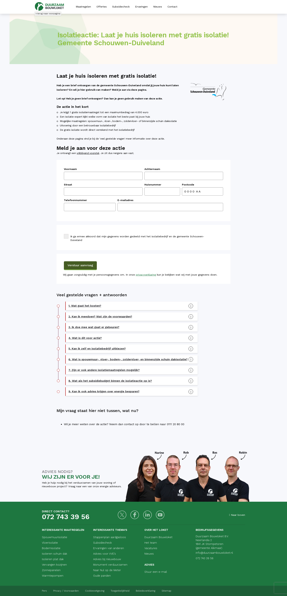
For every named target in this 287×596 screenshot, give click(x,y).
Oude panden (102, 575)
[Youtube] (160, 515)
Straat (68, 184)
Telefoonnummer (75, 200)
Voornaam (70, 169)
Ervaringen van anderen (108, 548)
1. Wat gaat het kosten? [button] (84, 305)
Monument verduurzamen (110, 564)
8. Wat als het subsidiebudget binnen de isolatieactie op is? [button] (110, 381)
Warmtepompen (52, 575)
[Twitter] (122, 515)
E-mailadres (125, 200)
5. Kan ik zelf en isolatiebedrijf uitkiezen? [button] (97, 348)
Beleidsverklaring (145, 590)
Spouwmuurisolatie (54, 537)
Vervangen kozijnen (54, 564)
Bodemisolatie (51, 548)
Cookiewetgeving (94, 590)
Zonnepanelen (51, 570)
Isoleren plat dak (53, 559)
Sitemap (166, 590)
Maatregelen (83, 6)
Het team (150, 542)
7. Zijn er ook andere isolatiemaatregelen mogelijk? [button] (104, 370)
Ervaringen (141, 6)
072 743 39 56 (66, 517)
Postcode (188, 184)
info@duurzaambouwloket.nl (214, 552)
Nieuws (157, 6)
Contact (172, 6)
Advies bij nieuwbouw (107, 559)
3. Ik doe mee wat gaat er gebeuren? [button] (93, 327)
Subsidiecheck (121, 6)
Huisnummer (152, 184)
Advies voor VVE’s (104, 553)
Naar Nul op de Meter (107, 570)
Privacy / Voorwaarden (66, 590)
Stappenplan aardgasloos (109, 537)
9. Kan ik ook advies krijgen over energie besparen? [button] (103, 391)
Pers (44, 590)
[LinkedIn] (147, 515)
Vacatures (150, 548)
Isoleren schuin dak (54, 553)
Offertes (101, 6)
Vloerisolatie (50, 542)
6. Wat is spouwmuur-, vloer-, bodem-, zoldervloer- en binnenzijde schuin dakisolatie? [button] (128, 359)
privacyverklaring (146, 274)
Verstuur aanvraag (80, 265)
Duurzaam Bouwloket (158, 537)
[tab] (132, 306)
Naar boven (237, 514)
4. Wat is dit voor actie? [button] (85, 338)
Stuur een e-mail (155, 571)
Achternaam (152, 169)
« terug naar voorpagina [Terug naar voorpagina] (48, 13)
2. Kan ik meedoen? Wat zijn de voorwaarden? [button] (100, 316)
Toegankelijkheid (120, 590)
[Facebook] (135, 515)
